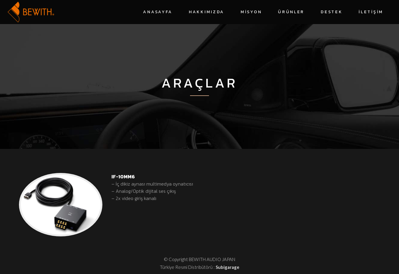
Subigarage (227, 267)
